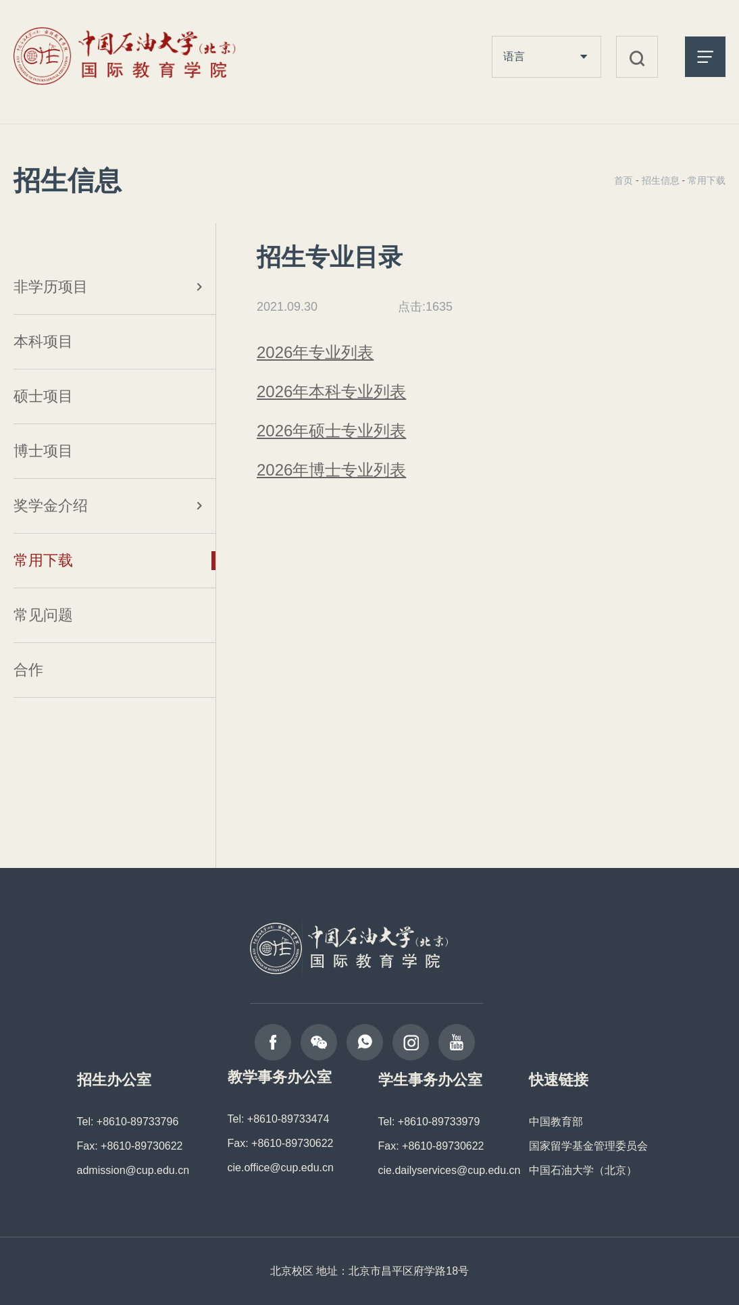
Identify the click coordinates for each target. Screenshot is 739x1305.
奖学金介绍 (51, 505)
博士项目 (43, 450)
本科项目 (43, 341)
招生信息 (661, 180)
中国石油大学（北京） (583, 1170)
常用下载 (43, 560)
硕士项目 (43, 396)
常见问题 (43, 615)
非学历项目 (51, 286)
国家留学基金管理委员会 (588, 1146)
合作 (28, 669)
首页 (623, 180)
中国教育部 (556, 1121)
